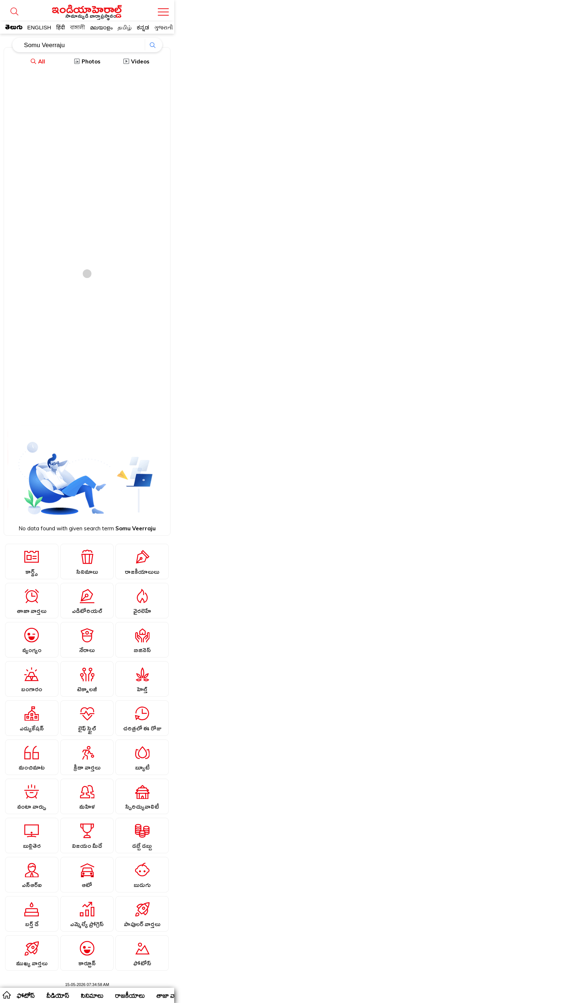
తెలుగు (13, 28)
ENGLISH (39, 27)
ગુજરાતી (163, 27)
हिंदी (60, 27)
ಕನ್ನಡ (143, 27)
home (6, 995)
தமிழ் (125, 27)
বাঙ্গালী (77, 27)
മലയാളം (101, 27)
